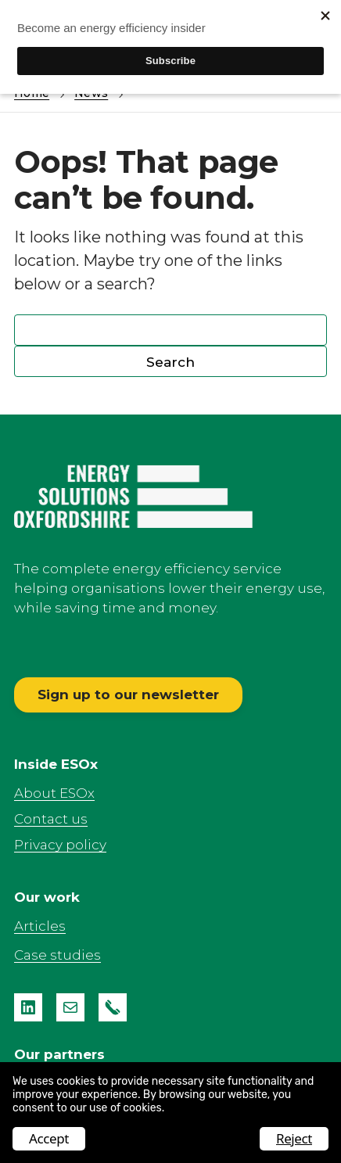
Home (31, 93)
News (91, 93)
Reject (294, 1138)
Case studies (57, 955)
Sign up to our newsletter (128, 694)
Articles (40, 926)
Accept (49, 1138)
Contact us (51, 819)
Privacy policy (60, 845)
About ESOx (54, 793)
